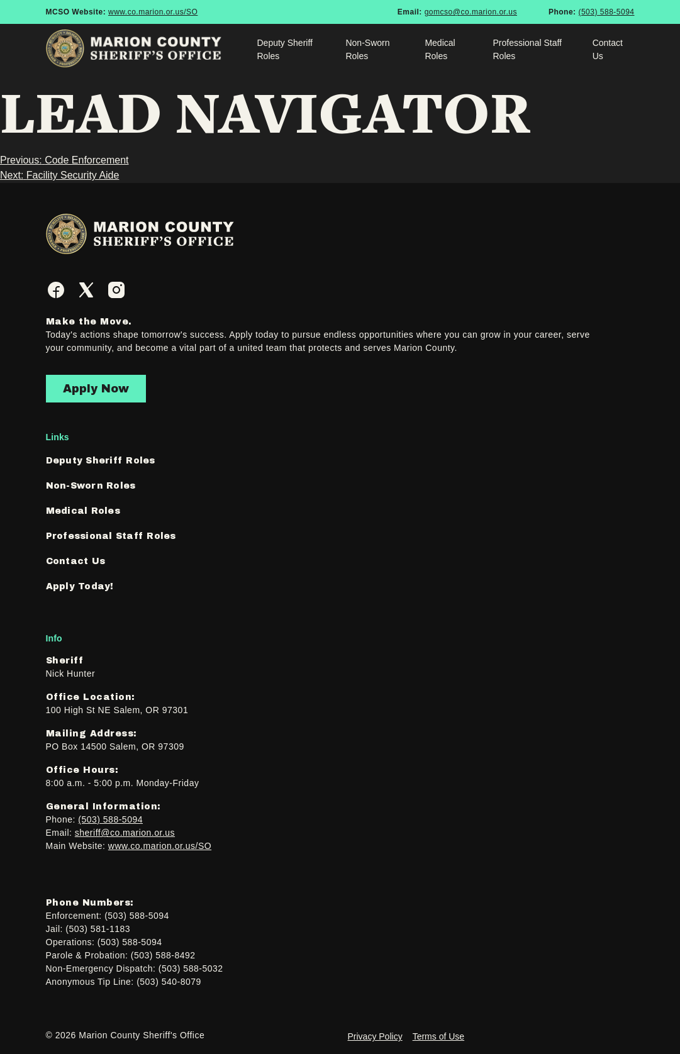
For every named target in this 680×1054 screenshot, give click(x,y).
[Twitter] (86, 290)
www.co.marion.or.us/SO (153, 12)
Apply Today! (80, 586)
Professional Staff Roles (527, 49)
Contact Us (608, 49)
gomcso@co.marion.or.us (471, 12)
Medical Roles (440, 49)
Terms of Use (438, 1036)
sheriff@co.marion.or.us (125, 833)
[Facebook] (56, 290)
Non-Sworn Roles (367, 49)
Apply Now (96, 388)
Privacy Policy (375, 1036)
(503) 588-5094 (606, 12)
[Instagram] (116, 290)
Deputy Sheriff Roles (284, 49)
